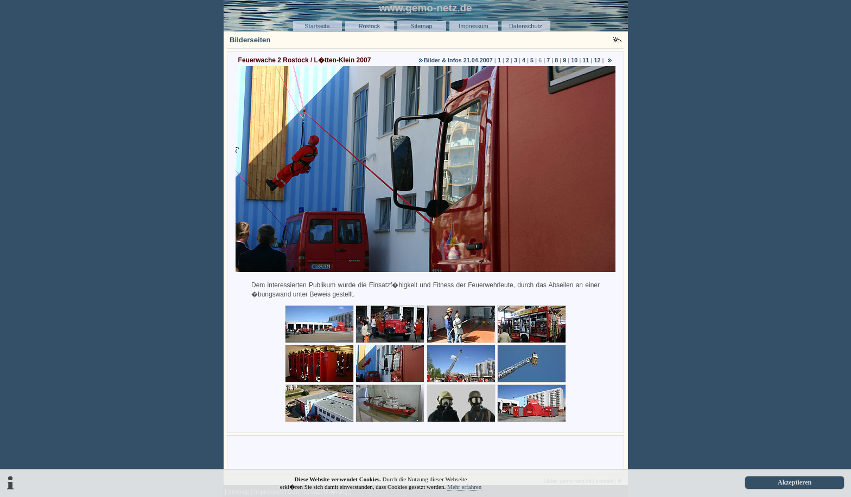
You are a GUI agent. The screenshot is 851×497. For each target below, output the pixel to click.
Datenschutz (525, 26)
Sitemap (421, 26)
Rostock (369, 26)
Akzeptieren (794, 482)
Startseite (316, 26)
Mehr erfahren (464, 486)
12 (597, 60)
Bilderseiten (250, 40)
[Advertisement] (425, 454)
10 (574, 60)
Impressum (473, 26)
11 (585, 60)
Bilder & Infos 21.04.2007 (458, 60)
